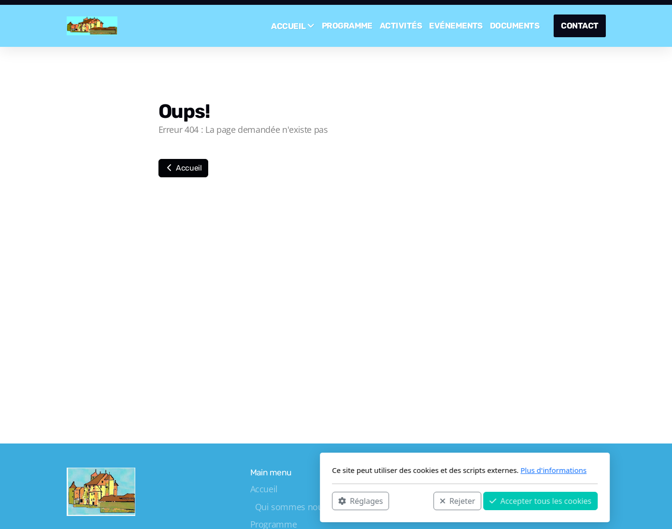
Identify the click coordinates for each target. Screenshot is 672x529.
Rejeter (328, 500)
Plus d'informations (425, 470)
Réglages (232, 500)
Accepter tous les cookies (412, 500)
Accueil (183, 167)
